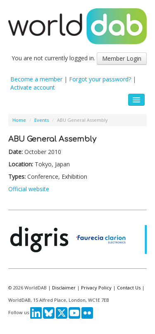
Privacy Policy (96, 287)
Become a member (36, 79)
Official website (28, 189)
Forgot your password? (100, 79)
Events (41, 120)
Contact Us (129, 287)
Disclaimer (64, 287)
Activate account (32, 87)
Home (19, 120)
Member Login (121, 58)
